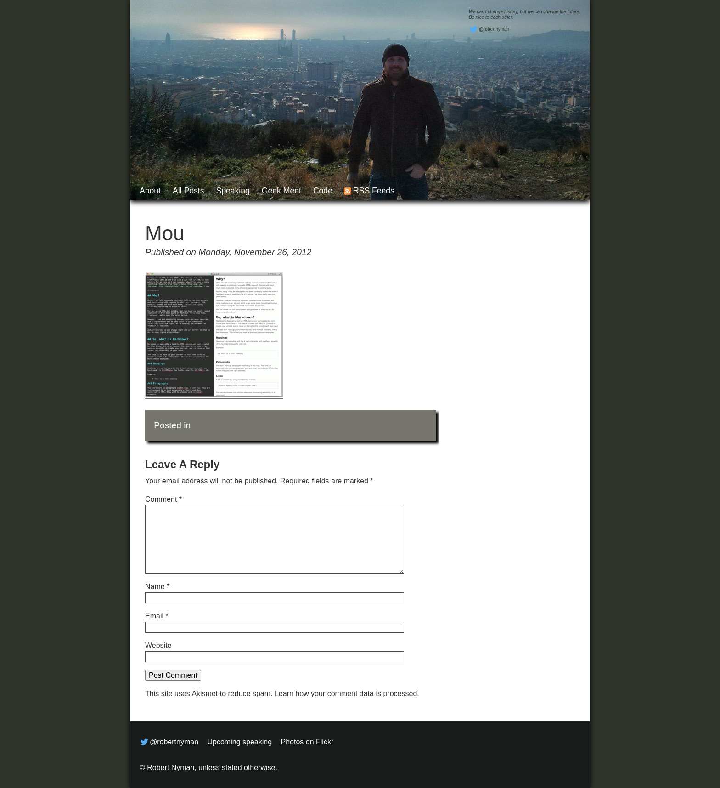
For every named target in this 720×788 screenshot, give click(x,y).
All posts (188, 190)
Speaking (232, 190)
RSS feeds (373, 190)
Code (322, 190)
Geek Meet (281, 190)
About (150, 190)
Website (158, 645)
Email (157, 616)
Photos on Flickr (307, 742)
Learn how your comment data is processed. (347, 693)
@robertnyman (489, 29)
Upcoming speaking (240, 742)
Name (157, 586)
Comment (163, 499)
